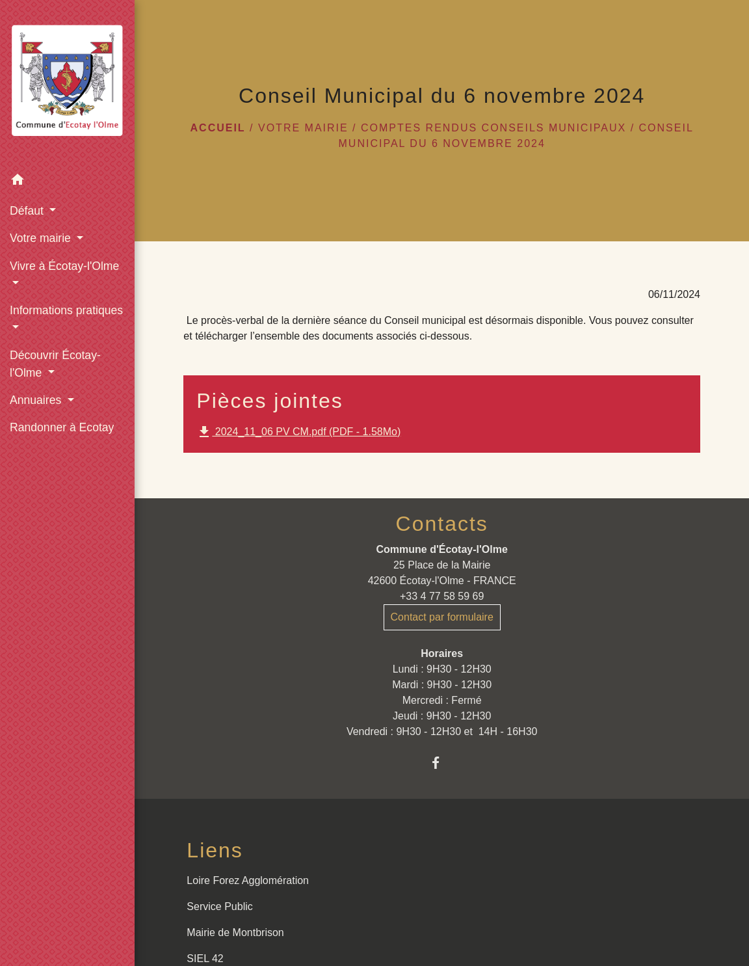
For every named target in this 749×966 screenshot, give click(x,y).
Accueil (218, 127)
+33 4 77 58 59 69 (442, 596)
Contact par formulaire (442, 617)
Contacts (442, 523)
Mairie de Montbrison (235, 932)
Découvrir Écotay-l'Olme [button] (55, 364)
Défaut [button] (28, 210)
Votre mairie (303, 127)
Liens (215, 850)
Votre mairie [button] (42, 238)
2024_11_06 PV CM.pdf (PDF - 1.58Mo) (298, 432)
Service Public (219, 906)
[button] (67, 182)
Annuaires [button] (37, 400)
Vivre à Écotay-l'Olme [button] (64, 266)
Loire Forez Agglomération (248, 880)
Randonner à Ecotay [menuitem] (62, 427)
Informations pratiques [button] (66, 310)
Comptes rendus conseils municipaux (493, 127)
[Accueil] (67, 83)
